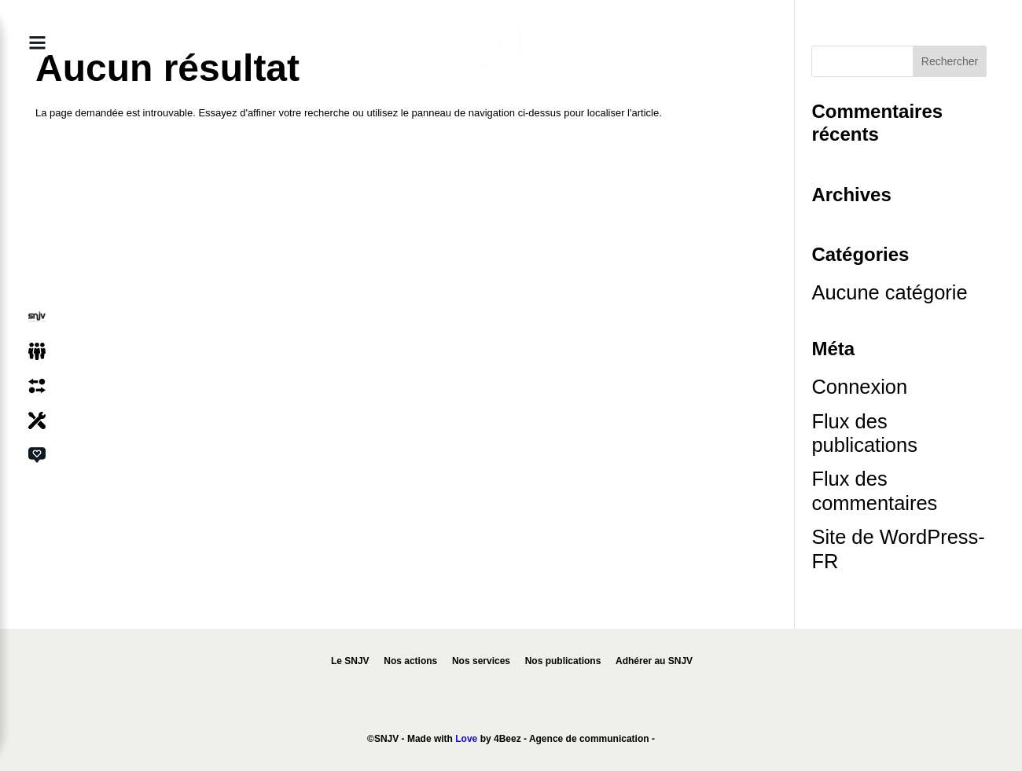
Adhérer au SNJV (654, 660)
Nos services (481, 660)
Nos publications (563, 660)
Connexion (859, 387)
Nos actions (410, 660)
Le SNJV (350, 660)
